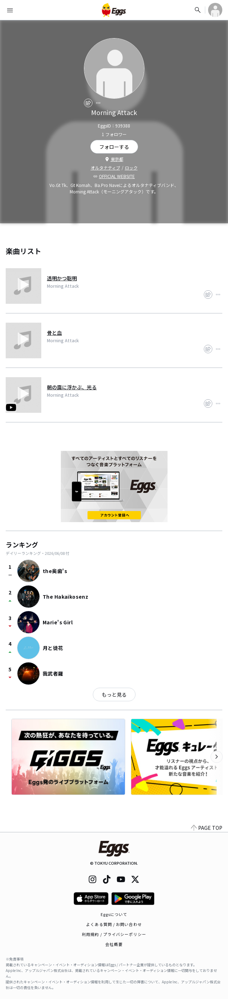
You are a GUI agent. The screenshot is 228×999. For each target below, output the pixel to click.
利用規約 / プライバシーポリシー (114, 934)
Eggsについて (114, 914)
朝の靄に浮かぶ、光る (72, 387)
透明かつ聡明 (62, 278)
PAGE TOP (206, 827)
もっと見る (114, 694)
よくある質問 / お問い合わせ (114, 924)
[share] (88, 103)
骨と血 (54, 332)
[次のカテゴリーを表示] (217, 757)
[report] (98, 103)
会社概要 (113, 944)
